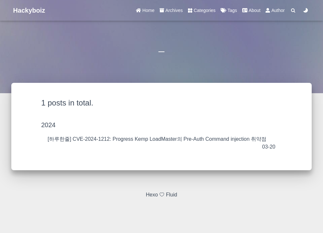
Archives (171, 10)
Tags (229, 10)
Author (275, 10)
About (251, 10)
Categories (202, 10)
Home (145, 10)
